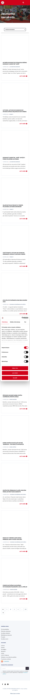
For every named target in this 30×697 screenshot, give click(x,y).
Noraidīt (15, 377)
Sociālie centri (4, 639)
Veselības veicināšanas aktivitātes (17, 304)
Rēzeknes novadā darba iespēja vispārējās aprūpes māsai (12, 396)
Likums (3, 645)
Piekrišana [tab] (5, 322)
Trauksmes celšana (6, 659)
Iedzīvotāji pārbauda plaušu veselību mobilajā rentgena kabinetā (14, 491)
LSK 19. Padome (5, 655)
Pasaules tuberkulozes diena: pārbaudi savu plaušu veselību (12, 538)
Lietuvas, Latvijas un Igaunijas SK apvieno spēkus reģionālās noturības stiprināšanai (14, 111)
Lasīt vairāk (22, 76)
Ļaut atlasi (15, 373)
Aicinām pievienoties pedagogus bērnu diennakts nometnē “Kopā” (15, 63)
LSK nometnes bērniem (14, 66)
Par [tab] (25, 322)
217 (25, 609)
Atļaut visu (15, 368)
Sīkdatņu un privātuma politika (8, 657)
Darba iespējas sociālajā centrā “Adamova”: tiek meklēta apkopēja (13, 443)
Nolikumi (3, 651)
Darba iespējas (12, 446)
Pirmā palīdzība (13, 399)
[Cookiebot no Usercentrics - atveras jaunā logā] (21, 318)
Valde (2, 653)
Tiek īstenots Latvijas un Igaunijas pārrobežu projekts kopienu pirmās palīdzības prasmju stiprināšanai (14, 254)
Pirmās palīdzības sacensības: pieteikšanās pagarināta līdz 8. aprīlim (15, 586)
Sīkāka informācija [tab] (15, 322)
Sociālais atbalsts (5, 633)
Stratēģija (3, 649)
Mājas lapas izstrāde (15, 693)
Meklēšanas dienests (6, 635)
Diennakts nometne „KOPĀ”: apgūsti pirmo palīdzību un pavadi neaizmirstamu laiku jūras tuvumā (14, 159)
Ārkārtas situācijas (6, 631)
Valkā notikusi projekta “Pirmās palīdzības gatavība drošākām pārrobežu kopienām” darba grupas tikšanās (14, 207)
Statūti (2, 647)
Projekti (11, 114)
